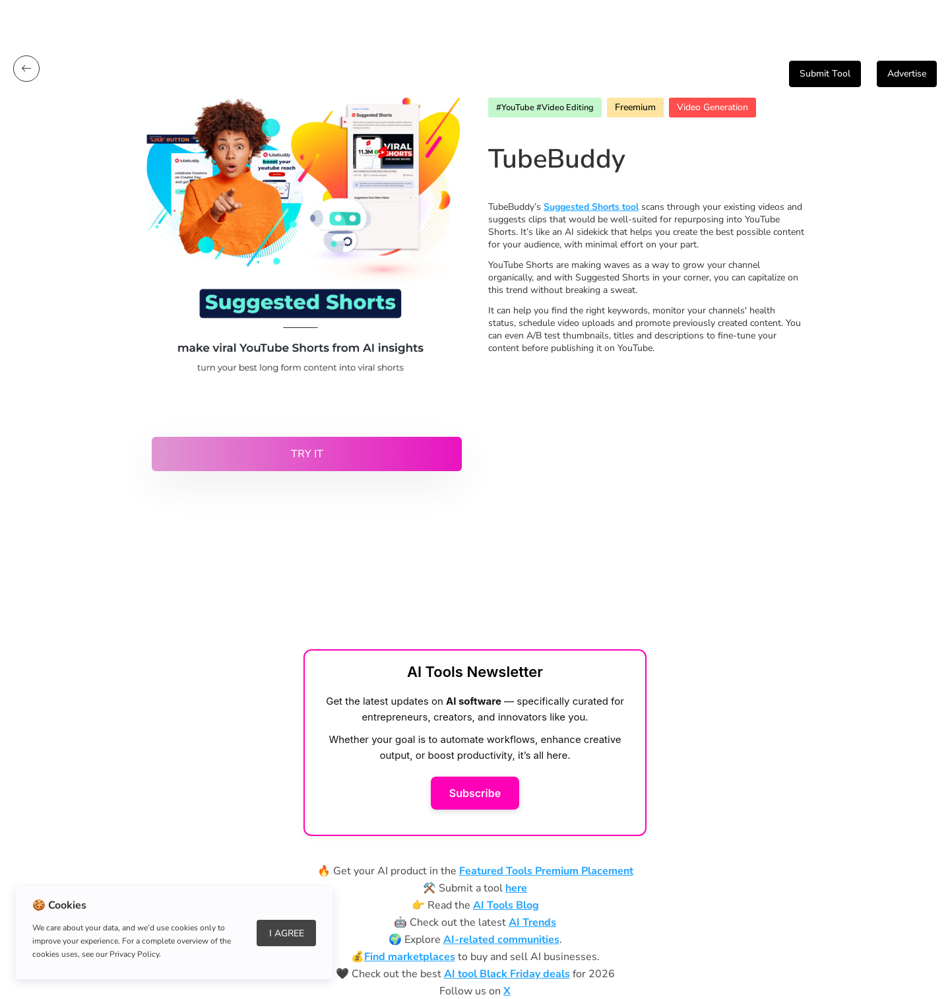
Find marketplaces (409, 957)
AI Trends (532, 922)
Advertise (906, 73)
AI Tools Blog (506, 905)
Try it (307, 454)
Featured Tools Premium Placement (546, 871)
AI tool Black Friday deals (507, 974)
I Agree (286, 933)
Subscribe (475, 793)
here (516, 888)
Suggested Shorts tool (591, 207)
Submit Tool (825, 73)
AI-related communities (501, 939)
